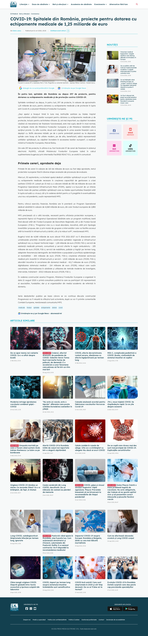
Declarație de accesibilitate (115, 620)
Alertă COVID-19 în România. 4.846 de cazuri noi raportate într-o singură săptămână (56, 447)
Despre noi (27, 620)
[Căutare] (137, 4)
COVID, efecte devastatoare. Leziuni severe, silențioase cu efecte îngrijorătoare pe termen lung (89, 356)
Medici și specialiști (39, 620)
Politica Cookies (74, 620)
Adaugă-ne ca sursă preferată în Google (38, 88)
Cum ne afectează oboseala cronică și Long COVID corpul (120, 537)
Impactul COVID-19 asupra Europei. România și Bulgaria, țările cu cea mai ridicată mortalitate (88, 539)
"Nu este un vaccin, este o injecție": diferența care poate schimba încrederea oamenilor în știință (57, 405)
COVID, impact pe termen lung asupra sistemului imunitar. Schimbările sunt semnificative (56, 584)
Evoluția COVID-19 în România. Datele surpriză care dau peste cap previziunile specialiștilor (121, 584)
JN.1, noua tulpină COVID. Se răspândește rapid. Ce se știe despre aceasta (120, 404)
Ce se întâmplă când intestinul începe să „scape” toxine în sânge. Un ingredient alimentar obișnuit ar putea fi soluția (128, 84)
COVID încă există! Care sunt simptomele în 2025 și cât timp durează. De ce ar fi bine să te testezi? (89, 586)
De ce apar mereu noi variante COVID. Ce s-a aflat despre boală (24, 355)
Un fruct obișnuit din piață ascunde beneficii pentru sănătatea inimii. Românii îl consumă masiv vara (128, 99)
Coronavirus (35, 14)
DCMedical (14, 14)
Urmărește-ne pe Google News (73, 88)
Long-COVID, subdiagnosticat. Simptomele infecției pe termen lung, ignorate (24, 538)
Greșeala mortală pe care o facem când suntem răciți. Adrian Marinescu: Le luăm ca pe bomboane (25, 449)
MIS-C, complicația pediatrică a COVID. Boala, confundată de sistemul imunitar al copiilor (121, 355)
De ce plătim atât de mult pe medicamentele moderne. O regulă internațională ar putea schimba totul (128, 69)
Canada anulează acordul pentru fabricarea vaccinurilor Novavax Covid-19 (90, 404)
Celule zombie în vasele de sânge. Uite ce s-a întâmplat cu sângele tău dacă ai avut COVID (90, 447)
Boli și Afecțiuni (24, 14)
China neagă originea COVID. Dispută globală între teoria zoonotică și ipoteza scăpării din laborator (24, 586)
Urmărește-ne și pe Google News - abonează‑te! (41, 313)
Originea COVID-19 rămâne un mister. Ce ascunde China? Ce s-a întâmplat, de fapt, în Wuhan (25, 487)
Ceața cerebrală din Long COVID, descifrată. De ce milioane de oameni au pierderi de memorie (57, 488)
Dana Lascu (17, 31)
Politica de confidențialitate (57, 620)
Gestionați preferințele (89, 620)
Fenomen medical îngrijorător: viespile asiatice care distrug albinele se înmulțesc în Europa (128, 55)
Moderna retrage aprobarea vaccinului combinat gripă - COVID (23, 404)
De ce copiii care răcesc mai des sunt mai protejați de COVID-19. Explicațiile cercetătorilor (122, 447)
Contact (101, 620)
